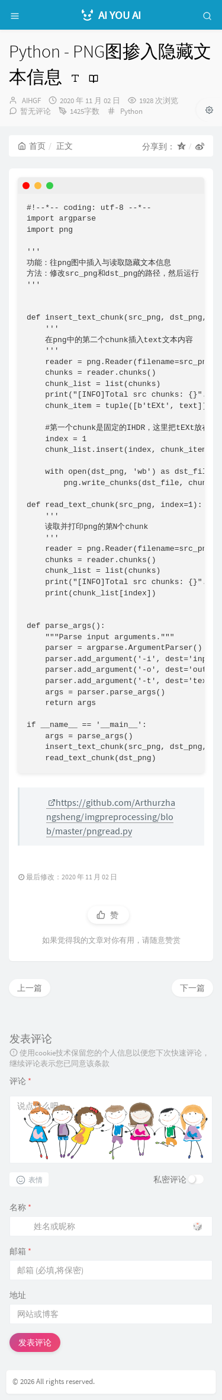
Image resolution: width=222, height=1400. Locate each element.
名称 (20, 1207)
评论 (20, 1081)
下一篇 (192, 988)
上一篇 (29, 988)
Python (131, 111)
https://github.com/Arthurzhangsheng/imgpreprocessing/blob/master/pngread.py (110, 816)
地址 (17, 1295)
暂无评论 (35, 111)
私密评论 (169, 1179)
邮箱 (20, 1251)
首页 (32, 146)
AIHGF (31, 100)
